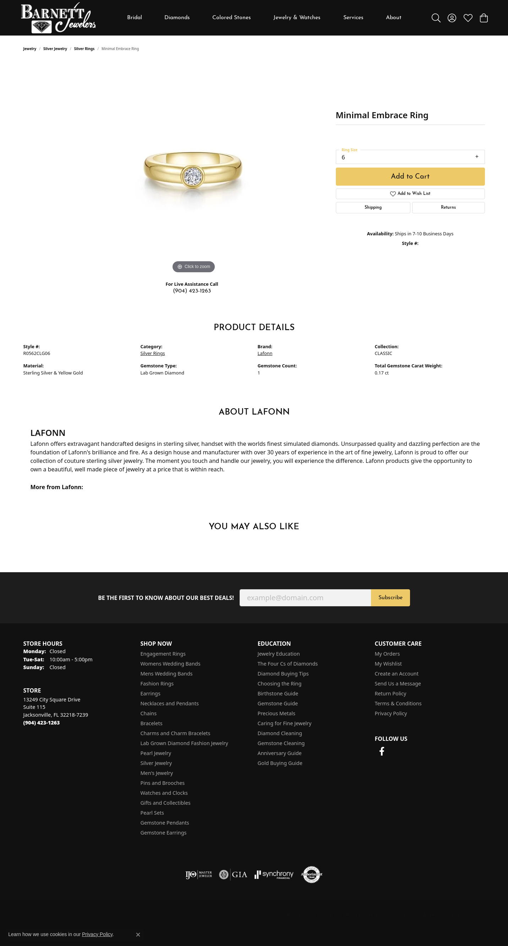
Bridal (134, 18)
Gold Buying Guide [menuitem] (280, 763)
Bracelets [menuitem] (152, 723)
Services (353, 18)
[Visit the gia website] (233, 875)
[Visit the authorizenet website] (312, 875)
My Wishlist (388, 663)
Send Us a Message (398, 683)
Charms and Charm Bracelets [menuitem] (176, 733)
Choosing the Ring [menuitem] (280, 683)
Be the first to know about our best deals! (166, 598)
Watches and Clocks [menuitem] (164, 792)
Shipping (373, 208)
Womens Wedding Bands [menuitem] (171, 663)
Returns (448, 208)
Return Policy (390, 693)
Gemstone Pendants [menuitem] (165, 822)
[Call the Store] (41, 722)
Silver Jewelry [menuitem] (156, 763)
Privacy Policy (391, 713)
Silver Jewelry (55, 48)
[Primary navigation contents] (264, 17)
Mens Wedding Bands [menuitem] (167, 673)
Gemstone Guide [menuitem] (278, 703)
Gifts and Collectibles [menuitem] (166, 802)
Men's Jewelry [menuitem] (157, 773)
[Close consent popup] (138, 935)
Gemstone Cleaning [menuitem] (281, 743)
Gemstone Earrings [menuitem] (164, 832)
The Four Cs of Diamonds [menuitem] (288, 663)
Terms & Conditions (398, 703)
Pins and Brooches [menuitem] (163, 783)
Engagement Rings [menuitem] (163, 653)
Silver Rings (84, 48)
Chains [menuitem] (149, 713)
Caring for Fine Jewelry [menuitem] (285, 723)
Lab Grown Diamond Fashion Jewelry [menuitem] (184, 743)
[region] (193, 168)
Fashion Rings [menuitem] (157, 683)
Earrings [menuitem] (150, 693)
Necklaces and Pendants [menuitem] (170, 703)
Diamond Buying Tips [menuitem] (283, 673)
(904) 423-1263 (192, 291)
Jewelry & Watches (297, 18)
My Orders (387, 653)
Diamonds (177, 18)
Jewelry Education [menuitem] (279, 653)
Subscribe (390, 598)
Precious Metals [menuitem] (276, 713)
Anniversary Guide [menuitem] (280, 753)
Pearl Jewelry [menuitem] (156, 753)
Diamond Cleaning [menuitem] (280, 733)
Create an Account (397, 673)
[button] (436, 18)
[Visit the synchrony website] (274, 875)
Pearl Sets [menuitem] (152, 812)
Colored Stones (231, 18)
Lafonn (265, 353)
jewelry (30, 48)
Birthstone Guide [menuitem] (278, 693)
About (394, 18)
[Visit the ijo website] (198, 875)
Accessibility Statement (452, 914)
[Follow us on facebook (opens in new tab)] (382, 751)
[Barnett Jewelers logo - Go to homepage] (58, 17)
